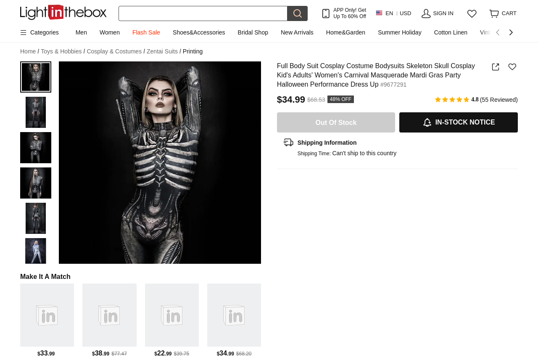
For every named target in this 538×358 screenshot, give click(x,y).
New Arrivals (297, 32)
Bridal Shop (253, 32)
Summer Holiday (399, 32)
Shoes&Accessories (199, 32)
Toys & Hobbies (63, 51)
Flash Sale (146, 32)
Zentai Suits (164, 51)
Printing (193, 51)
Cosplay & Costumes (116, 51)
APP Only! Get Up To (349, 13)
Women (110, 32)
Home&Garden (345, 32)
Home (29, 51)
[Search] (203, 13)
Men (81, 32)
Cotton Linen (450, 32)
